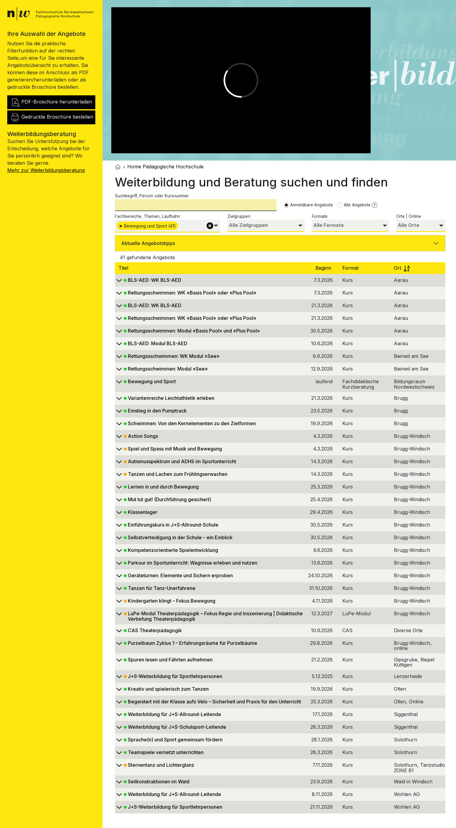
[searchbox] (180, 225)
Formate (320, 216)
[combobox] (167, 226)
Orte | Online (408, 216)
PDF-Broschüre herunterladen (51, 102)
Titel (124, 268)
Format (351, 268)
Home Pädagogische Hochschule (164, 167)
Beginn (324, 268)
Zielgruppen (238, 216)
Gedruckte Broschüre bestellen (51, 117)
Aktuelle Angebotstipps (148, 243)
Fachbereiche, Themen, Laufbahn (147, 216)
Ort (402, 268)
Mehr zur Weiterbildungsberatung (46, 170)
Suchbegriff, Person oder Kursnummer (152, 195)
